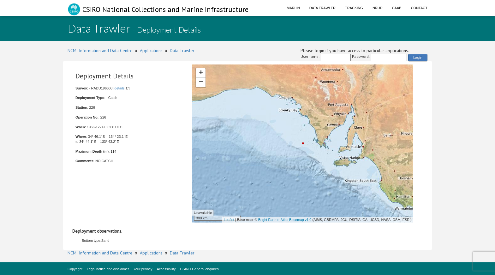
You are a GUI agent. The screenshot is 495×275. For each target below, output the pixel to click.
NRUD (378, 8)
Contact (419, 8)
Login (417, 57)
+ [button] (201, 73)
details (120, 88)
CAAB (397, 8)
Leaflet (229, 220)
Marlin (293, 8)
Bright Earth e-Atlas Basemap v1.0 (285, 220)
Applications (151, 50)
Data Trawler (322, 8)
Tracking (354, 8)
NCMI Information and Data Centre (100, 50)
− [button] (201, 82)
